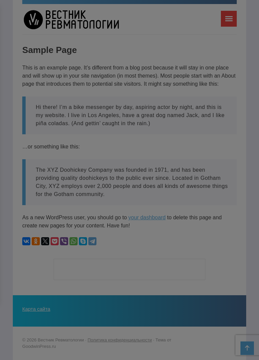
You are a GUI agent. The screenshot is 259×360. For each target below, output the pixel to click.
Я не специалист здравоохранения (129, 210)
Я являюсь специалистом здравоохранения (129, 197)
